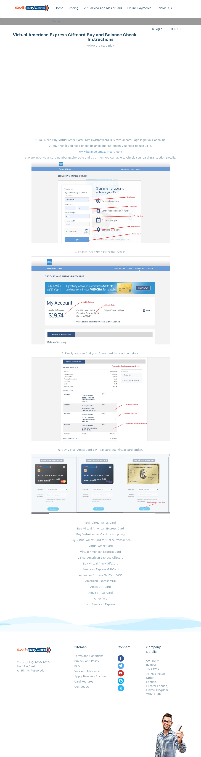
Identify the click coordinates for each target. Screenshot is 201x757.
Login (157, 29)
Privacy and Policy (86, 661)
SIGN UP (175, 29)
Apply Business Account (90, 676)
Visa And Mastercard (88, 671)
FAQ (77, 666)
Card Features (83, 681)
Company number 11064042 (152, 664)
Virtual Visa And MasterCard (103, 8)
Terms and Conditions (88, 656)
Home (59, 8)
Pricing (73, 8)
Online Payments (139, 8)
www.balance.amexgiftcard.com (100, 151)
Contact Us (164, 8)
